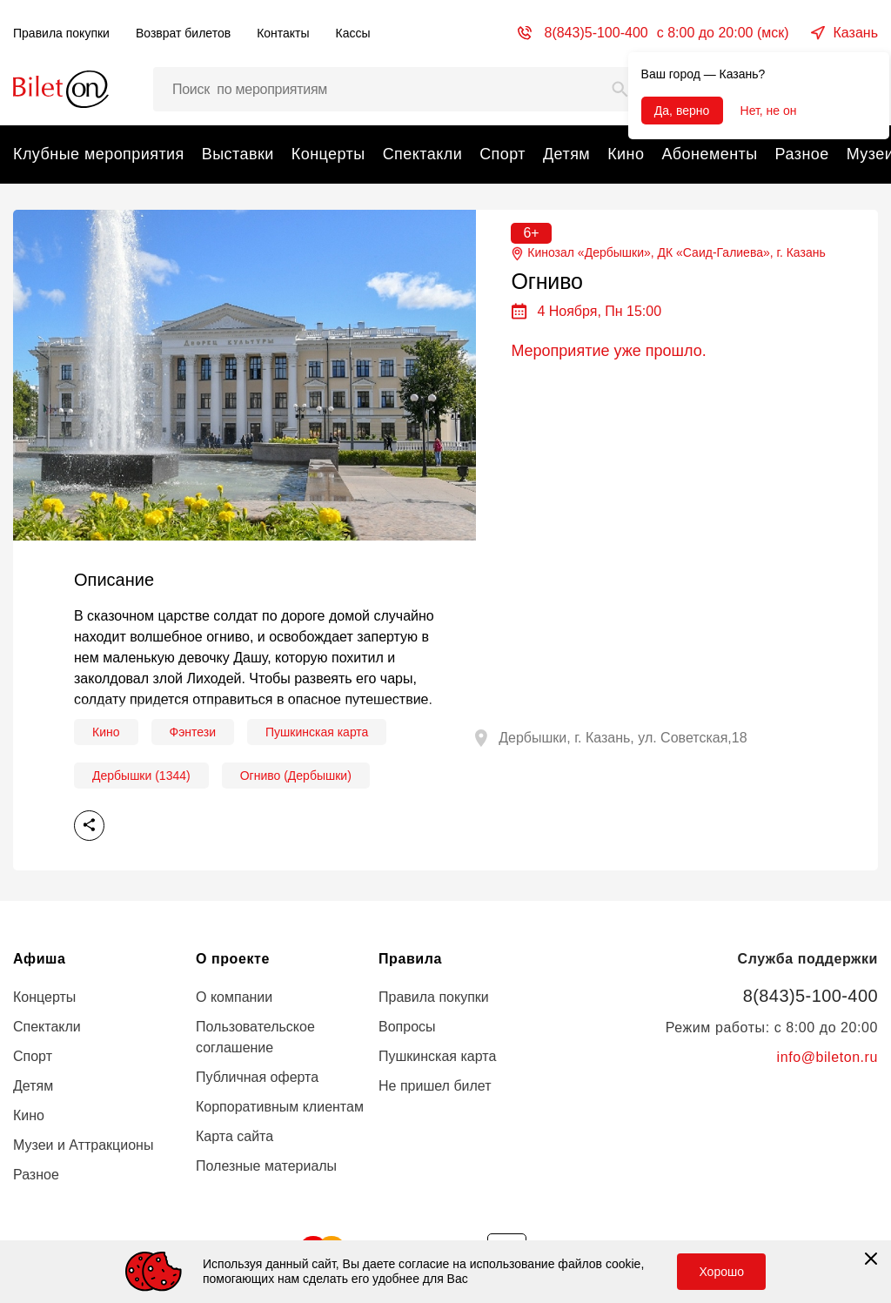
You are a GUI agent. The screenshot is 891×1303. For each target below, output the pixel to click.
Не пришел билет (435, 1085)
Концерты (328, 154)
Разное (802, 154)
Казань (856, 32)
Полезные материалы (266, 1166)
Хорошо (721, 1272)
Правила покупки (61, 33)
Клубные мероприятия (98, 154)
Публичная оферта (257, 1077)
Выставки (238, 154)
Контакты (283, 33)
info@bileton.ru (827, 1057)
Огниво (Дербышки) (296, 775)
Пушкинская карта (316, 732)
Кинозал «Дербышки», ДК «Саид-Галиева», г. (668, 253)
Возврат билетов (183, 33)
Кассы (353, 33)
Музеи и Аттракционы (83, 1145)
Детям (566, 154)
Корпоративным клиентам (280, 1106)
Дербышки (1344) (141, 775)
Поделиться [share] (89, 825)
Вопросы (407, 1026)
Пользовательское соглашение (255, 1037)
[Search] (620, 89)
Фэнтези (193, 732)
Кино (625, 154)
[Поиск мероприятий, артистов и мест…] (397, 89)
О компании (234, 997)
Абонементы (709, 154)
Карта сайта (234, 1136)
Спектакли (422, 154)
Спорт (502, 154)
